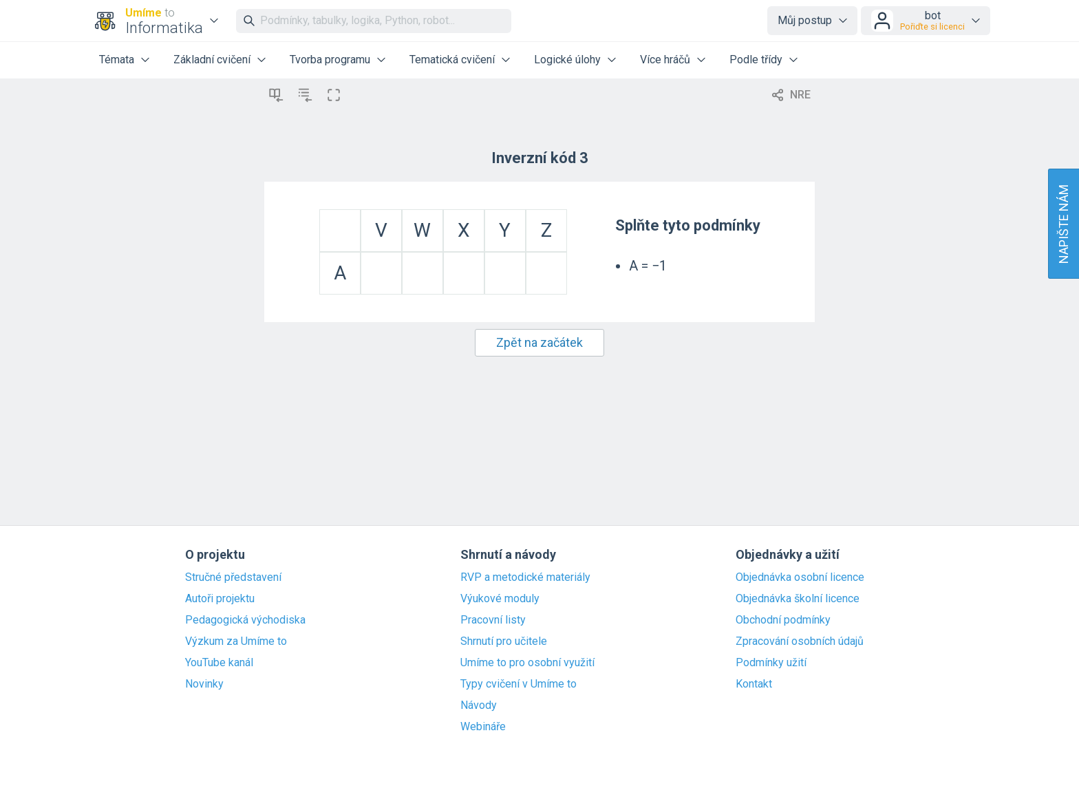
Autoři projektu (220, 599)
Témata (116, 59)
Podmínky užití (771, 663)
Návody (478, 705)
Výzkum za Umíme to (236, 641)
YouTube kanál (219, 663)
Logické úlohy (567, 59)
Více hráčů (665, 59)
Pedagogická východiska (245, 620)
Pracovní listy (493, 620)
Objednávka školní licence (797, 599)
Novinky (204, 684)
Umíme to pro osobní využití (527, 663)
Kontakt (754, 684)
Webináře (483, 727)
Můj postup (805, 20)
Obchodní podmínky (783, 620)
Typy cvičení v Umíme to (518, 684)
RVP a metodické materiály (525, 577)
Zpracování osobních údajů (800, 641)
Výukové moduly (500, 599)
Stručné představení (233, 577)
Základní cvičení (211, 59)
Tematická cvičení (452, 59)
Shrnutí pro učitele (503, 641)
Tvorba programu (330, 59)
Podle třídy (755, 59)
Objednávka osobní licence (800, 577)
